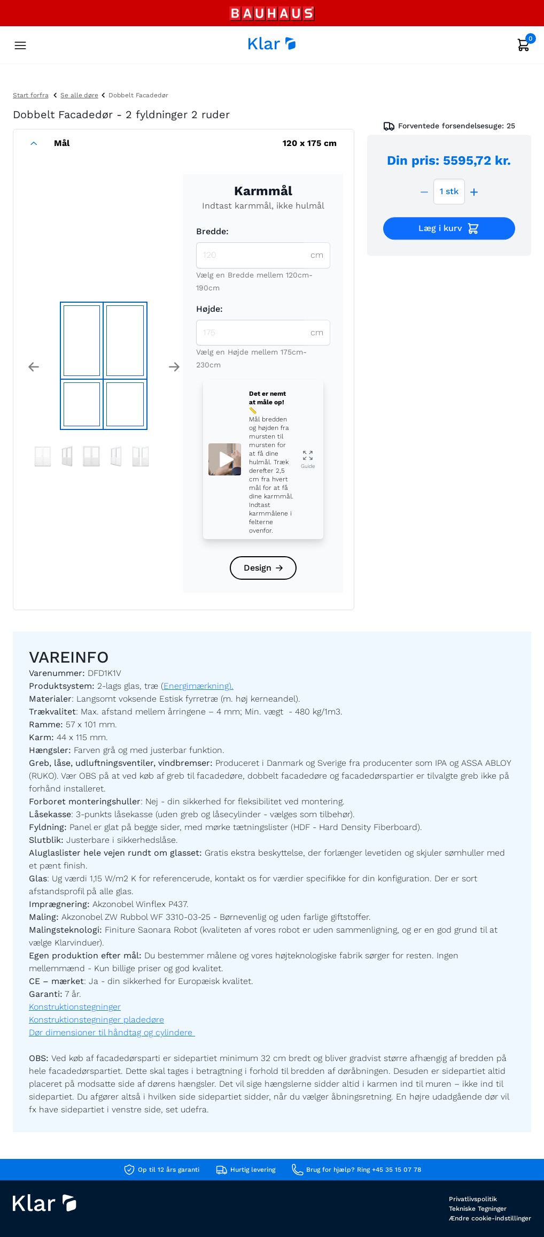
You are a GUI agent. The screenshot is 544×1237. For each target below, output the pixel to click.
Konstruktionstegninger (75, 1007)
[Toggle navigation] (20, 46)
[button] (33, 367)
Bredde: (212, 231)
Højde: (209, 309)
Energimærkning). (199, 686)
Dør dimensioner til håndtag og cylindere (112, 1032)
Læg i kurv (449, 228)
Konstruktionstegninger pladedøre (96, 1020)
